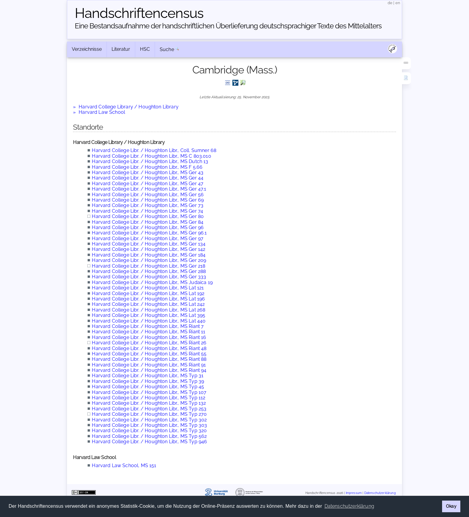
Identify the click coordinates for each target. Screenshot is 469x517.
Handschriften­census (139, 13)
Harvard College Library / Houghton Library (129, 107)
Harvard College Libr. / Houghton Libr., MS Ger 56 (148, 194)
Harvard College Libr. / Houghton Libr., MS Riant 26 (149, 343)
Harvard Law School (102, 112)
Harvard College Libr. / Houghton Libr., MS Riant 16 (149, 337)
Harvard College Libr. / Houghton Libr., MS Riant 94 (149, 370)
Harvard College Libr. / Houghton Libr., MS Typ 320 (149, 430)
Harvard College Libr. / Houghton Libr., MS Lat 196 (148, 299)
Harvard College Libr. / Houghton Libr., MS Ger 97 (147, 238)
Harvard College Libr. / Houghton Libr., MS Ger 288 (149, 271)
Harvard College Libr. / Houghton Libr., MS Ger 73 (147, 205)
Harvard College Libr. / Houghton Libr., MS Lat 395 (148, 315)
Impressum (354, 493)
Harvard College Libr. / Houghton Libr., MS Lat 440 (148, 321)
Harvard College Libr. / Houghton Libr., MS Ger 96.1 (149, 233)
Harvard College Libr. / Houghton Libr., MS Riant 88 (149, 359)
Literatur (121, 49)
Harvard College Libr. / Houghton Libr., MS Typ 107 (149, 392)
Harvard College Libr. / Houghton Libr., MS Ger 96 (148, 227)
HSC (145, 49)
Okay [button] (451, 506)
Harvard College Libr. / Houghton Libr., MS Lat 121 (148, 288)
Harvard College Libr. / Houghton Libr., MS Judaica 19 (152, 282)
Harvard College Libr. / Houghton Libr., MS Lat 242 (148, 304)
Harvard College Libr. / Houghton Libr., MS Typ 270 (149, 414)
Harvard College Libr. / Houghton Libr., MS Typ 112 (148, 398)
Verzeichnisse (87, 49)
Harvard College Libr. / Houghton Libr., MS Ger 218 (148, 266)
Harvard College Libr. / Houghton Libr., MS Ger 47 (147, 183)
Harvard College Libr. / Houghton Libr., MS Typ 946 (149, 441)
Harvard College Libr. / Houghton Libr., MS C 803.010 (151, 156)
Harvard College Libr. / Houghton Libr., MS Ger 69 (148, 200)
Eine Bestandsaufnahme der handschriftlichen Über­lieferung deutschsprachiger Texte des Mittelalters (228, 26)
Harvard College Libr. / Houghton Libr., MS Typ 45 (148, 386)
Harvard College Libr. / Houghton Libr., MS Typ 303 (149, 425)
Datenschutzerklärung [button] (349, 506)
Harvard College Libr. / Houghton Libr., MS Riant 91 (149, 365)
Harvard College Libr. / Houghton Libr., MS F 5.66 (147, 167)
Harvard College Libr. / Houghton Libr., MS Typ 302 (149, 420)
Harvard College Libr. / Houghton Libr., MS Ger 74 (147, 211)
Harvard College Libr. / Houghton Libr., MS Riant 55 (149, 354)
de (390, 3)
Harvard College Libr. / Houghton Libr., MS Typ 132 (149, 403)
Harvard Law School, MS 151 (124, 465)
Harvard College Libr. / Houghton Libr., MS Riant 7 (148, 326)
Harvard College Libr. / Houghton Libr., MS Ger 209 (149, 260)
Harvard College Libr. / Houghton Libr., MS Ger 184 (148, 255)
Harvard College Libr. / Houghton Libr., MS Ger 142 (148, 249)
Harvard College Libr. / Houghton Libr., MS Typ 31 (147, 375)
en (397, 3)
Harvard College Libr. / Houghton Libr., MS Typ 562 (149, 436)
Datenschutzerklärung (380, 493)
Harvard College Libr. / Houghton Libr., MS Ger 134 (148, 244)
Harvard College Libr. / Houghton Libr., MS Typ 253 (149, 409)
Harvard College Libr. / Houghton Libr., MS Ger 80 (148, 216)
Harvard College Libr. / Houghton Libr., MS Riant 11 (148, 332)
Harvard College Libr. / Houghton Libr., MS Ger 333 (149, 277)
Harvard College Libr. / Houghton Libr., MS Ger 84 (147, 222)
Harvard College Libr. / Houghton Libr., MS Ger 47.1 (149, 189)
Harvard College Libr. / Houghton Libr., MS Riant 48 (149, 348)
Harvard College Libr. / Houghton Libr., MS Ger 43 (147, 172)
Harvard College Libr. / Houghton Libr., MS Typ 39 (148, 381)
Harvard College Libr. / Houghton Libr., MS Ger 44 (147, 178)
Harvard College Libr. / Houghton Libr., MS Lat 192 (148, 293)
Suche (167, 49)
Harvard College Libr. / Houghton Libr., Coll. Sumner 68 (154, 150)
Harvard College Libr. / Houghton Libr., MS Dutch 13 (150, 161)
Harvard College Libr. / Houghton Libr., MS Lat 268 (148, 310)
